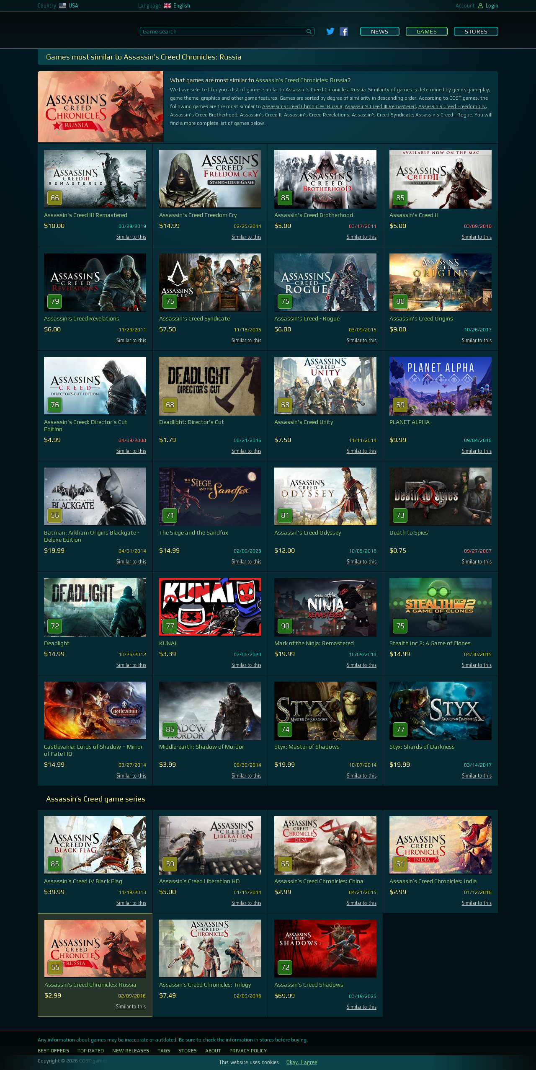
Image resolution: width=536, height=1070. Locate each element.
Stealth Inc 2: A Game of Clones (430, 643)
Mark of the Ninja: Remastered (314, 643)
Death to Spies (408, 532)
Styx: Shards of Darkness (422, 746)
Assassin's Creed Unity (303, 422)
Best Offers (53, 1051)
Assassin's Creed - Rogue (443, 115)
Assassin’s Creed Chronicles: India (433, 881)
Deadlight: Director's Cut (191, 422)
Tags (163, 1051)
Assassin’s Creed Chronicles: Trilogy (205, 984)
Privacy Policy (248, 1051)
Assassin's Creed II (260, 115)
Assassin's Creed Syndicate (382, 115)
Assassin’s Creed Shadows (308, 984)
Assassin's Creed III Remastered (380, 106)
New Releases (130, 1051)
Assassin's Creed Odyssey (307, 532)
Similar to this (131, 237)
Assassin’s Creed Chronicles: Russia (301, 80)
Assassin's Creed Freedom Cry (452, 106)
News (380, 31)
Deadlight (57, 643)
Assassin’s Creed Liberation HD (199, 881)
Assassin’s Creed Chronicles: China (318, 881)
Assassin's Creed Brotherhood (203, 115)
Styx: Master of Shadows (307, 746)
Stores (476, 31)
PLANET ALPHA (409, 422)
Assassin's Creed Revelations (316, 115)
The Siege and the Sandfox (193, 532)
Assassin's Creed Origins (421, 318)
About (213, 1051)
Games (427, 31)
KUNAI (167, 643)
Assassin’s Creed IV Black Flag (83, 881)
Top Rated (90, 1051)
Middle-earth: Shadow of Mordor (201, 746)
